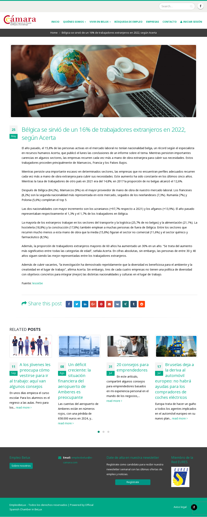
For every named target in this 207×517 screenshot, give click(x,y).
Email (109, 304)
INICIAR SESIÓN (191, 21)
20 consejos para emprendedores (133, 367)
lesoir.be (37, 283)
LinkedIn (85, 304)
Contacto (170, 21)
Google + (93, 304)
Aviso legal (180, 507)
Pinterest (101, 304)
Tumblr (133, 304)
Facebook (69, 304)
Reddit (141, 304)
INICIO (55, 21)
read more (24, 407)
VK (117, 304)
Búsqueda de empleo (128, 21)
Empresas (152, 21)
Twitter (77, 304)
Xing (125, 304)
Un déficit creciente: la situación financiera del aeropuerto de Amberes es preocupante (74, 381)
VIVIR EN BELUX (99, 21)
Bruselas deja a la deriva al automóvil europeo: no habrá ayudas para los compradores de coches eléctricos (174, 381)
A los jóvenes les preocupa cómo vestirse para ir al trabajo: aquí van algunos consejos (30, 375)
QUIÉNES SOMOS (73, 21)
